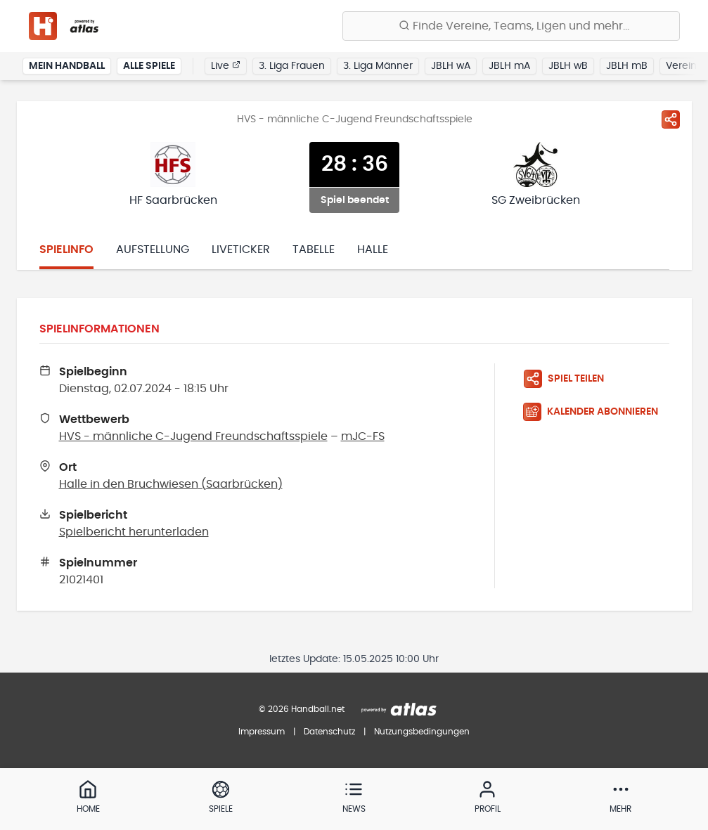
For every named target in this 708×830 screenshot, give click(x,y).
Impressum (261, 731)
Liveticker (241, 249)
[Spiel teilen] (671, 119)
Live (225, 65)
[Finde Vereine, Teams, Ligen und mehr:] (511, 26)
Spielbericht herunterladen (134, 532)
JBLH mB (627, 66)
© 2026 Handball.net (302, 709)
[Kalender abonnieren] (596, 411)
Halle (372, 249)
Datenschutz (329, 731)
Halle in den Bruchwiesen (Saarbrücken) (171, 484)
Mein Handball (67, 66)
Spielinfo (66, 249)
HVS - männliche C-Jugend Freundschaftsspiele (193, 436)
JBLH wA (450, 66)
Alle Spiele (149, 66)
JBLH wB (568, 66)
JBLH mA (509, 66)
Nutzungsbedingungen (422, 731)
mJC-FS (363, 436)
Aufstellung (152, 249)
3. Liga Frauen (292, 66)
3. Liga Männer (378, 66)
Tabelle (313, 249)
